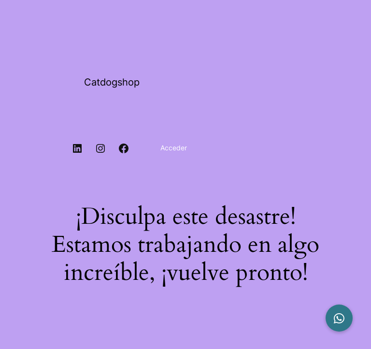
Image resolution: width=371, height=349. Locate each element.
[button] (339, 318)
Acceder (173, 148)
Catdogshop (112, 82)
